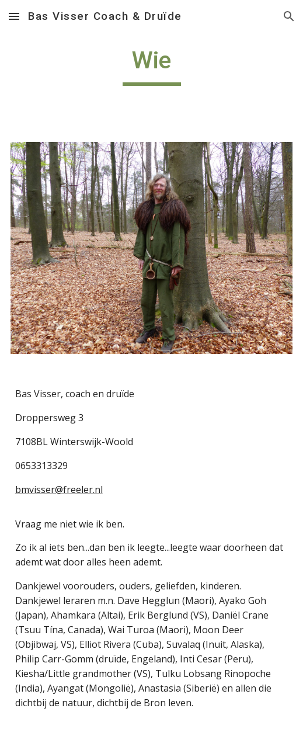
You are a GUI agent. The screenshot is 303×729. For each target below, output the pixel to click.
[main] (152, 65)
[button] (14, 16)
